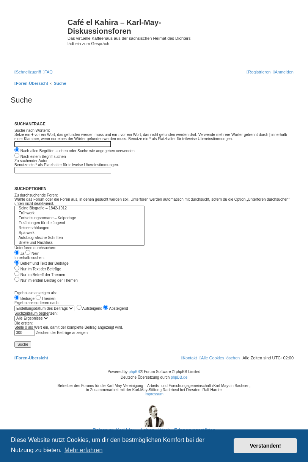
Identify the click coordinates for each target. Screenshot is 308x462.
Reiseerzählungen (79, 228)
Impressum (154, 394)
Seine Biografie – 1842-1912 (79, 208)
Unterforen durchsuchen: (35, 248)
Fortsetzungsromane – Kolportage (79, 218)
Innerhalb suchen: (29, 258)
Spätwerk (79, 233)
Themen (45, 299)
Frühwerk (79, 213)
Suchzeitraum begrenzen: (36, 313)
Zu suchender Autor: (31, 161)
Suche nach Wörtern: (32, 130)
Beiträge (24, 299)
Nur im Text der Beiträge (37, 269)
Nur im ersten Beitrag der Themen (46, 280)
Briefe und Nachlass (79, 242)
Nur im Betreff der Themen (39, 275)
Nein (32, 253)
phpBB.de (179, 377)
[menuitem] (48, 71)
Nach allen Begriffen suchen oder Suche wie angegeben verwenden (74, 151)
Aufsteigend (89, 308)
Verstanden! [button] (265, 446)
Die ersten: (23, 323)
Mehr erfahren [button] (83, 450)
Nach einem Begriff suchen (40, 157)
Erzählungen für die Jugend (79, 223)
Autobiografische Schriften (79, 238)
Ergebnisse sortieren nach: (37, 303)
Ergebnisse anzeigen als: (35, 293)
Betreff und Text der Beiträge (41, 263)
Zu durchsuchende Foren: (36, 195)
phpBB (134, 372)
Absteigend (115, 308)
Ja (19, 253)
